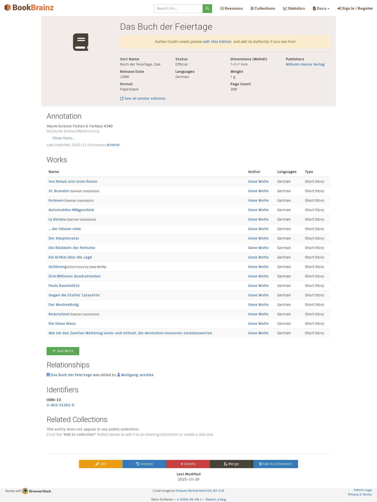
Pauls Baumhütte (64, 285)
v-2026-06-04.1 (189, 500)
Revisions (231, 8)
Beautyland (59, 314)
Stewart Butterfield (190, 491)
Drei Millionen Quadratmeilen (75, 276)
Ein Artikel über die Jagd (70, 257)
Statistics (294, 8)
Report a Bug (216, 500)
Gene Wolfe (258, 181)
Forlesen (56, 200)
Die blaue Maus (62, 323)
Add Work (63, 351)
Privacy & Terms (360, 495)
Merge (231, 464)
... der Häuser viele (65, 229)
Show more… (63, 138)
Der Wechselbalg (63, 304)
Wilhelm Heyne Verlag (305, 64)
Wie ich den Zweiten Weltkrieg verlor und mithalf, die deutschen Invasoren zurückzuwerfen (130, 333)
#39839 (113, 145)
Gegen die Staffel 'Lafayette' (74, 295)
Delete (188, 464)
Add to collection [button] (275, 464)
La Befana (57, 219)
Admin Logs (363, 490)
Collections (263, 8)
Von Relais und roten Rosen (73, 181)
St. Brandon (59, 191)
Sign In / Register (355, 8)
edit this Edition (217, 41)
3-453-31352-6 (60, 405)
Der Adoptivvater (64, 238)
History (144, 464)
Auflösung (58, 266)
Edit (100, 464)
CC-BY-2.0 (215, 491)
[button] (321, 8)
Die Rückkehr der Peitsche (72, 248)
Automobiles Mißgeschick (71, 210)
